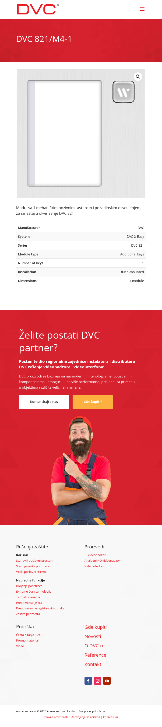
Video (20, 646)
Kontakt (93, 664)
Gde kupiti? (93, 401)
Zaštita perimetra (28, 614)
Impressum (110, 717)
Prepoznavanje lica (29, 603)
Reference (95, 655)
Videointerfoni (94, 566)
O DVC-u (94, 645)
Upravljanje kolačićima (85, 717)
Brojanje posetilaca (29, 586)
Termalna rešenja (28, 597)
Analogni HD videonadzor (102, 560)
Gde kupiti (96, 627)
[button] (138, 76)
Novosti (93, 636)
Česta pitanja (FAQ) (29, 635)
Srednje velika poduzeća (32, 566)
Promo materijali (27, 640)
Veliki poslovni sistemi (31, 572)
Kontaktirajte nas (44, 401)
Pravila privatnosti (56, 717)
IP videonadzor (95, 555)
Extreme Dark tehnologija (33, 591)
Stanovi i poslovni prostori (34, 560)
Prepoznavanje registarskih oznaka (40, 608)
